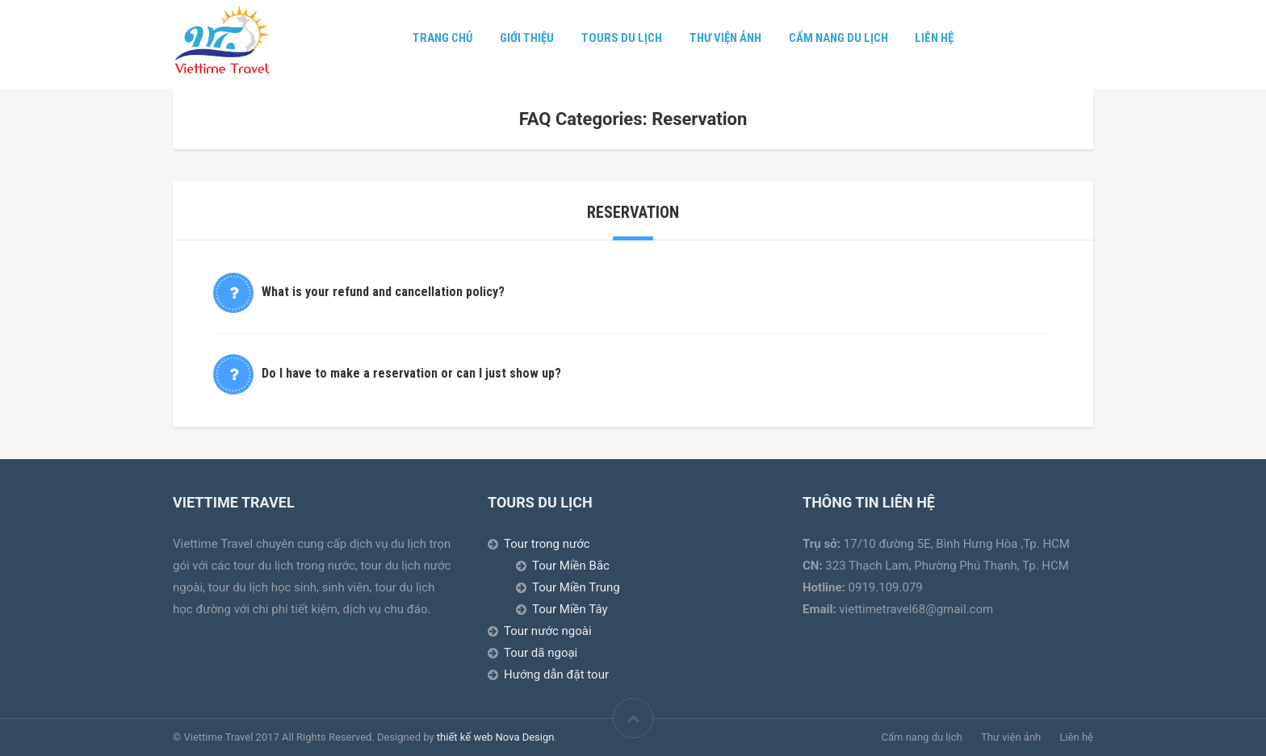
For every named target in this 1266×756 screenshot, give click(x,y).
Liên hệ (934, 38)
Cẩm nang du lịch (838, 38)
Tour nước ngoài (548, 631)
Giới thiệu (527, 38)
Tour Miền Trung (576, 587)
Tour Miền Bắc (571, 565)
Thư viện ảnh (725, 38)
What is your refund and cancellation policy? (383, 291)
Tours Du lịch (621, 38)
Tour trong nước (547, 544)
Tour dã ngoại (540, 652)
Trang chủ (443, 38)
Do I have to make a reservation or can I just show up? (411, 373)
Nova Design (525, 737)
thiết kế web (465, 737)
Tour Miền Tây (570, 609)
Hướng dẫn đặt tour (556, 674)
